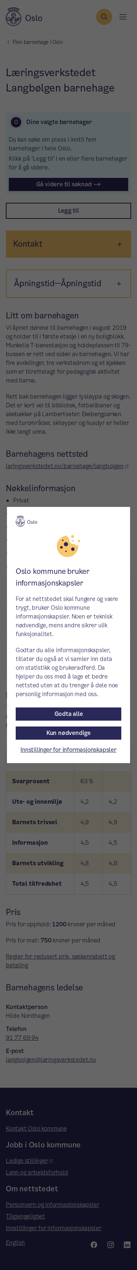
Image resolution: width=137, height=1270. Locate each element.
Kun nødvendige (68, 733)
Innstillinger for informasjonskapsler (68, 750)
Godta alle (68, 714)
